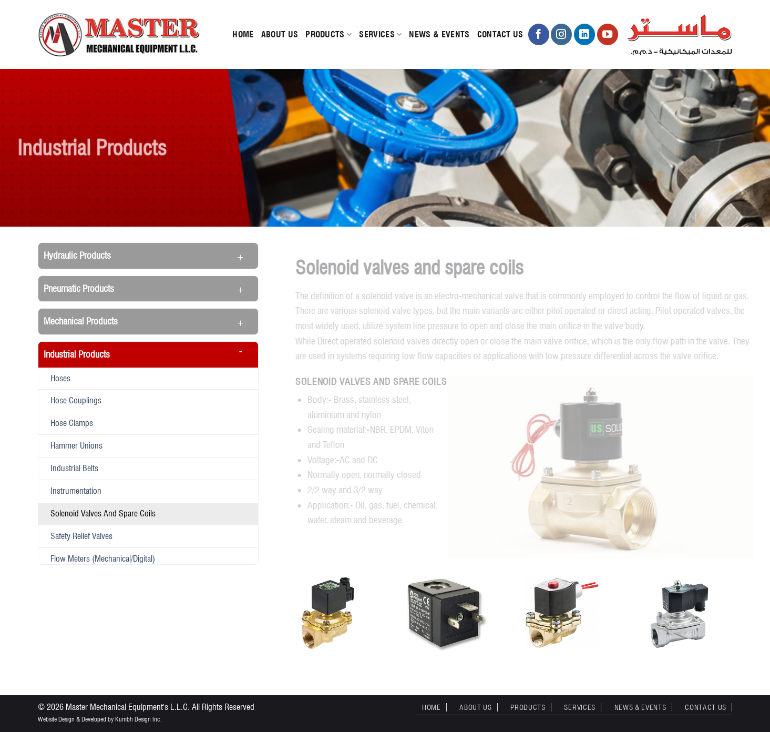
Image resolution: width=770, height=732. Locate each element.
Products (328, 34)
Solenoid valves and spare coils (103, 513)
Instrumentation (75, 490)
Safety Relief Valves (81, 536)
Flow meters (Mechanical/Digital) (102, 558)
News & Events (439, 34)
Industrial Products (77, 354)
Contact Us (500, 34)
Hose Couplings (75, 400)
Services (380, 34)
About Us (280, 34)
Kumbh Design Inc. (138, 719)
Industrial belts (74, 468)
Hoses (60, 378)
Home (242, 34)
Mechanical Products (81, 321)
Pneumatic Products (79, 288)
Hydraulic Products (77, 255)
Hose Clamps (71, 423)
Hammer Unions (76, 445)
